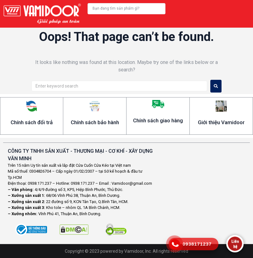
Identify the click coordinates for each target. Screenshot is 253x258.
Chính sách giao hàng (158, 120)
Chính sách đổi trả (32, 122)
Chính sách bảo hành (95, 122)
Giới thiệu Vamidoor (221, 122)
